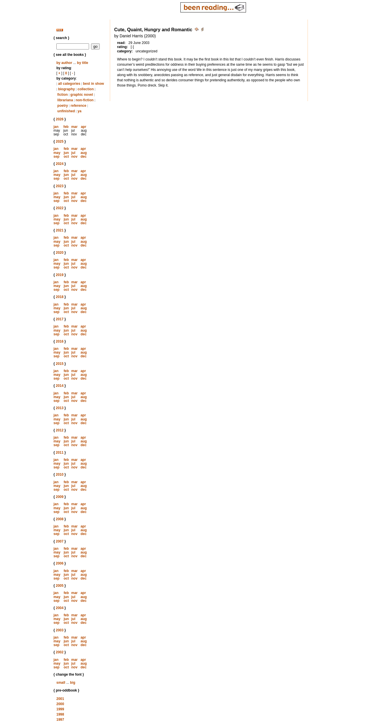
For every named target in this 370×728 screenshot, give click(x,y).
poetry (62, 106)
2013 (60, 408)
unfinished (66, 111)
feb (66, 127)
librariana (65, 100)
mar (74, 127)
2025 (60, 141)
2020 (60, 253)
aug (84, 153)
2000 (60, 704)
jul (73, 153)
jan (55, 127)
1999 (60, 709)
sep (56, 157)
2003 (60, 630)
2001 (60, 699)
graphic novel (82, 95)
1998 (60, 714)
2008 (60, 519)
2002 (60, 652)
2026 (60, 119)
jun (66, 153)
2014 (60, 386)
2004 (60, 608)
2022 (60, 208)
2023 (60, 186)
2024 (60, 164)
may (56, 153)
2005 (60, 586)
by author (64, 63)
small (60, 683)
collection (85, 89)
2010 (60, 475)
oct (66, 157)
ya (79, 111)
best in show (93, 84)
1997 (60, 720)
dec (84, 157)
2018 (60, 297)
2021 (60, 230)
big (72, 683)
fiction (62, 95)
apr (83, 127)
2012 (60, 430)
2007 (60, 541)
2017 (60, 319)
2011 (60, 453)
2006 (60, 563)
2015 (60, 364)
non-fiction (85, 100)
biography (66, 89)
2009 (60, 497)
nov (74, 157)
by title (82, 63)
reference (78, 106)
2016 (60, 341)
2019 (60, 275)
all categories (69, 84)
